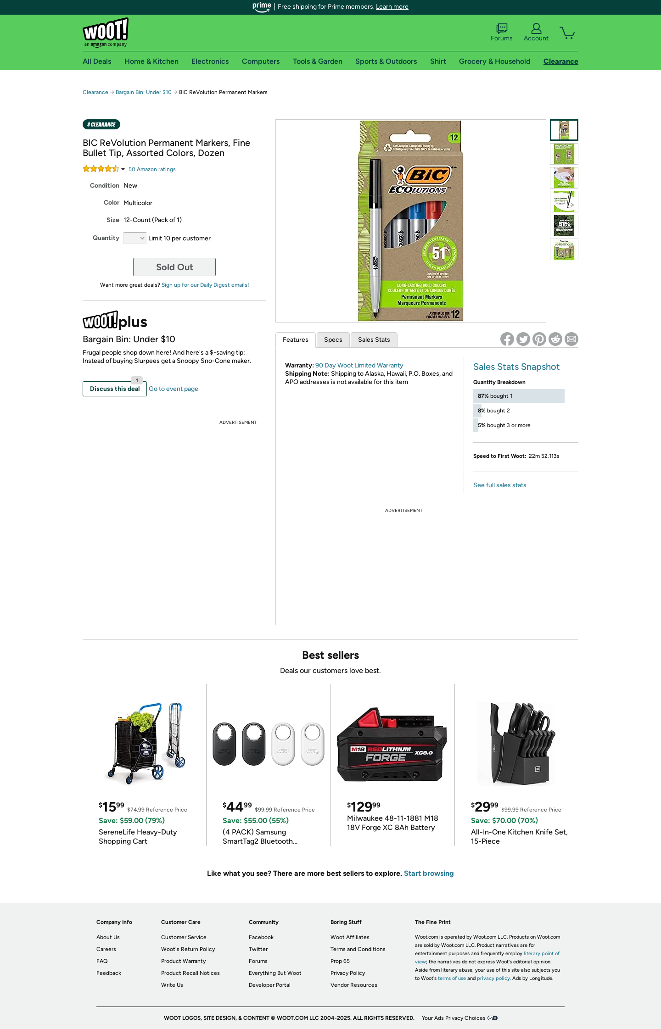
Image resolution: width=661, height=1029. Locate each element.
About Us (108, 937)
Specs (333, 340)
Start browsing (429, 873)
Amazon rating (152, 169)
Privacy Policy (347, 973)
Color (111, 202)
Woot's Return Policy (188, 949)
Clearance (95, 92)
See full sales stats (500, 485)
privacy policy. (494, 978)
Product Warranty (183, 961)
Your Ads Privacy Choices (454, 1018)
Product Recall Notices (190, 973)
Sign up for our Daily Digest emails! (205, 285)
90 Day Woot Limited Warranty (359, 365)
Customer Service (184, 937)
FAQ (101, 961)
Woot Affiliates (350, 937)
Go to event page (173, 389)
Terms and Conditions (358, 949)
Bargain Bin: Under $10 (144, 92)
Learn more (392, 7)
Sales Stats (374, 340)
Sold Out (174, 267)
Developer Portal (270, 985)
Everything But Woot (275, 973)
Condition (104, 185)
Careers (106, 949)
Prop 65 (340, 961)
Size (112, 220)
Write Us (172, 985)
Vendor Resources (353, 985)
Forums (502, 32)
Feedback (108, 973)
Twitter (258, 949)
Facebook (261, 937)
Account (536, 32)
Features (295, 340)
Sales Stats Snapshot (516, 366)
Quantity (106, 238)
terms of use (452, 978)
